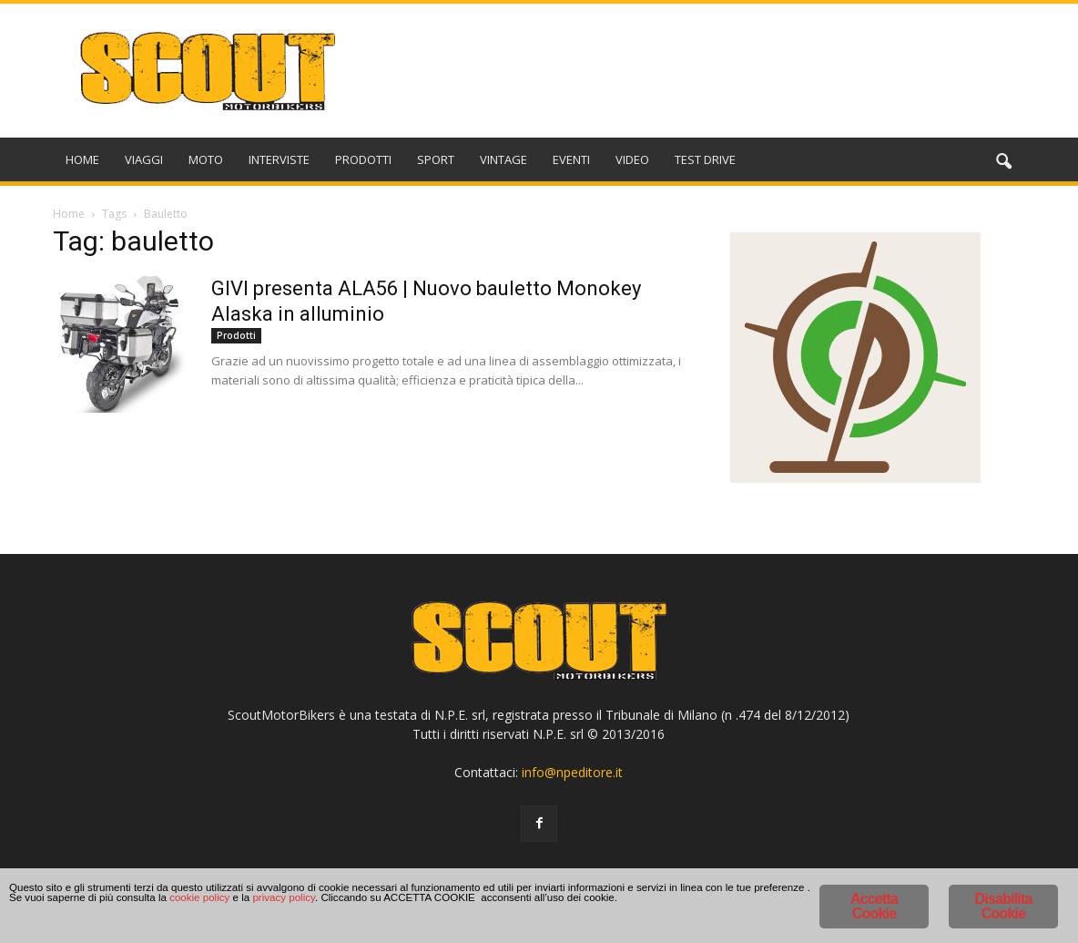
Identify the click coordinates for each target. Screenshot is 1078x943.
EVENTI (571, 159)
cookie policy (699, 908)
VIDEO (632, 159)
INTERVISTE (279, 159)
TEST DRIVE (705, 159)
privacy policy (55, 924)
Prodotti (236, 335)
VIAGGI (144, 159)
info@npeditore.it (572, 772)
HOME (82, 159)
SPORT (435, 159)
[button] (1003, 162)
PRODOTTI (363, 159)
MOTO (205, 159)
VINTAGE (503, 159)
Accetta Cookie (874, 906)
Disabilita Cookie (1003, 906)
